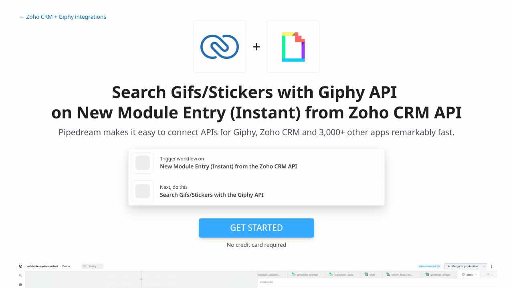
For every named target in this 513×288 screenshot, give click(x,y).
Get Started (256, 227)
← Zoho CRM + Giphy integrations (62, 17)
